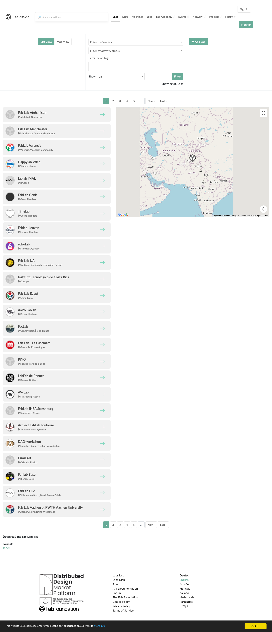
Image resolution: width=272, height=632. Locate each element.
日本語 (184, 606)
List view (46, 41)
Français (185, 588)
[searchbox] (91, 66)
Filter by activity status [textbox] (105, 50)
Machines (137, 16)
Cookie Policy (121, 601)
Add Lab (198, 41)
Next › (151, 101)
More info (112, 626)
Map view (63, 41)
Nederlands (187, 597)
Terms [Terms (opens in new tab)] (265, 216)
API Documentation (125, 588)
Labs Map (119, 579)
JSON (6, 548)
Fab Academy (165, 16)
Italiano (184, 593)
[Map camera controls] (263, 209)
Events (183, 16)
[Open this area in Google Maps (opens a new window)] (123, 214)
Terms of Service (123, 610)
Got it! (256, 626)
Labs (115, 16)
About (117, 584)
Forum (230, 16)
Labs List (118, 575)
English (184, 579)
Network (199, 16)
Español (185, 584)
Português (186, 601)
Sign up (246, 24)
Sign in (244, 9)
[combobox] (135, 42)
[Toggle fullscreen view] (263, 113)
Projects (215, 16)
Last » (163, 101)
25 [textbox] (100, 76)
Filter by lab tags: (99, 58)
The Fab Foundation (125, 597)
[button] (192, 158)
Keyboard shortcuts (221, 216)
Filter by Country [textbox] (101, 42)
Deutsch (185, 575)
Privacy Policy (121, 606)
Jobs (149, 16)
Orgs (125, 16)
